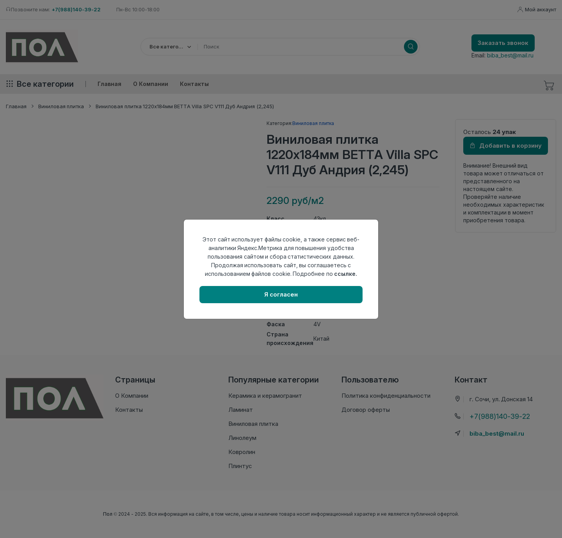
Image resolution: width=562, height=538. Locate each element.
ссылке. (345, 273)
